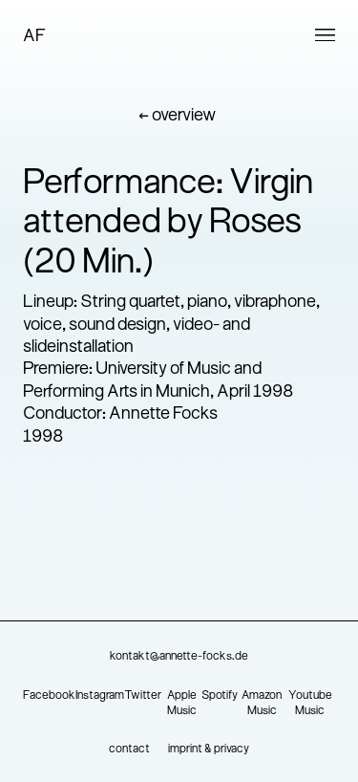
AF (34, 37)
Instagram (99, 696)
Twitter (142, 696)
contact (129, 749)
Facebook (49, 696)
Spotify (219, 696)
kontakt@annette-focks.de (179, 657)
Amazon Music (262, 703)
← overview (177, 116)
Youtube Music (310, 703)
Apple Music (182, 703)
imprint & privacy (208, 749)
